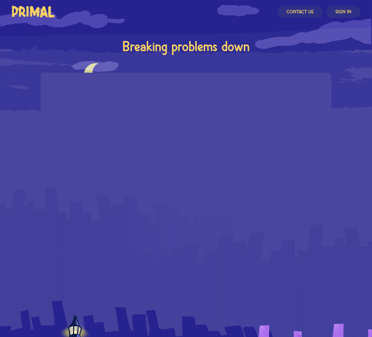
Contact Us (300, 12)
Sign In (343, 12)
